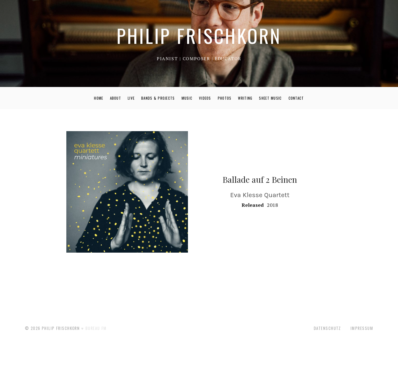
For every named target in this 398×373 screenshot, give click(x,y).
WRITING (245, 98)
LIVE (131, 98)
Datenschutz (327, 328)
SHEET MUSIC (270, 98)
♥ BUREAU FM (94, 328)
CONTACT (296, 98)
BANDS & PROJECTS (158, 98)
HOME (98, 98)
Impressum (361, 328)
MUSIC (187, 98)
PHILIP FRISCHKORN (199, 35)
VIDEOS (205, 98)
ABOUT (115, 98)
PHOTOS (225, 98)
